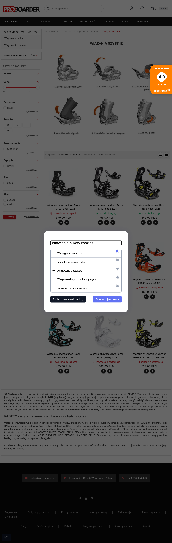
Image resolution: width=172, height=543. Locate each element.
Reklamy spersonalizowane (72, 288)
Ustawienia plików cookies (72, 243)
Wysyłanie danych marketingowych (76, 279)
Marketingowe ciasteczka (71, 262)
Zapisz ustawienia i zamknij (68, 299)
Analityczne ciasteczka (69, 270)
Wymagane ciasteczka (69, 253)
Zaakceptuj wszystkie (107, 299)
